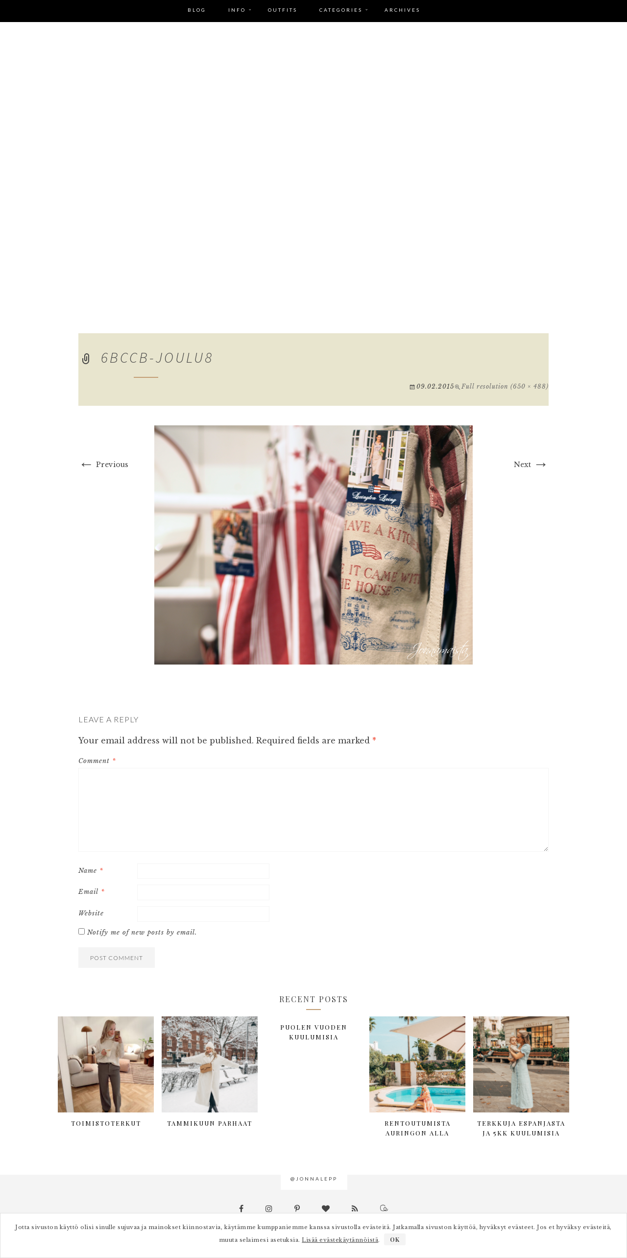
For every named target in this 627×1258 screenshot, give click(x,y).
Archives (402, 10)
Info (237, 10)
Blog (197, 10)
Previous (103, 464)
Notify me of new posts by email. (142, 932)
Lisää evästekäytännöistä (340, 1239)
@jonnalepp (314, 1179)
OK (395, 1239)
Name (90, 870)
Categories (340, 10)
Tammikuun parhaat (209, 1123)
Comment (97, 761)
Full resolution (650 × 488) (505, 386)
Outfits (282, 10)
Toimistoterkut (106, 1123)
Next (531, 464)
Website (91, 913)
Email (91, 892)
